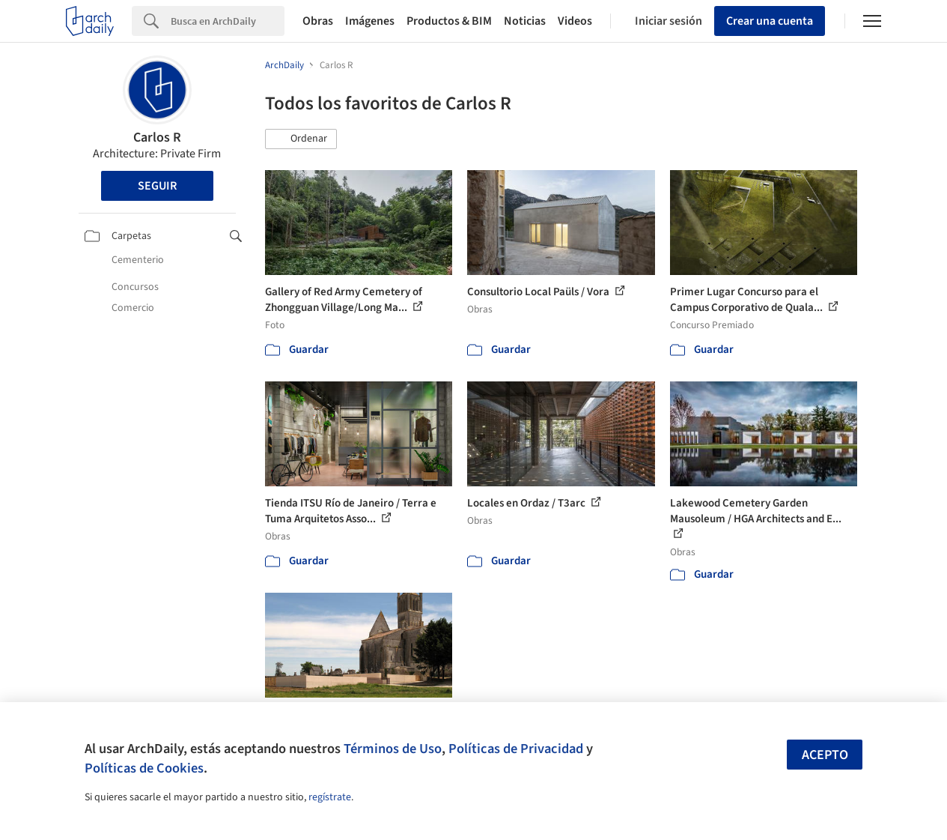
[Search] (227, 21)
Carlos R (157, 137)
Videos (575, 21)
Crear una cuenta (769, 21)
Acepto (825, 755)
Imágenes (370, 21)
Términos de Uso (393, 748)
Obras (317, 21)
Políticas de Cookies (144, 768)
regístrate (329, 797)
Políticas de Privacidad (515, 748)
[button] (301, 139)
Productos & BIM (449, 21)
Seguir (157, 186)
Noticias (525, 21)
